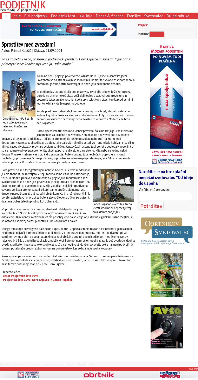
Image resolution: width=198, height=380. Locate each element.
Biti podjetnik (36, 15)
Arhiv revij (35, 364)
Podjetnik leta (63, 15)
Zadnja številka (19, 364)
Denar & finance (110, 15)
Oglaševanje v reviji (53, 364)
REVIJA (5, 364)
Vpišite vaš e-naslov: (155, 189)
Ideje (16, 15)
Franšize (134, 15)
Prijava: (143, 25)
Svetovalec (153, 15)
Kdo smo (70, 364)
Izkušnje (85, 15)
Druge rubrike (177, 15)
